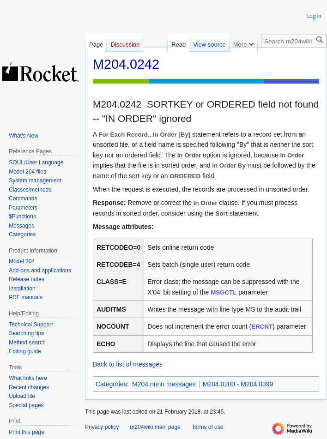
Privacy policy (102, 427)
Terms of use (208, 427)
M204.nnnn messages (164, 384)
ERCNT (261, 326)
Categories (111, 384)
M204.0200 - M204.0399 (238, 384)
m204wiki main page (155, 427)
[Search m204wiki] (294, 41)
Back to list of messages (128, 364)
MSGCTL (223, 292)
